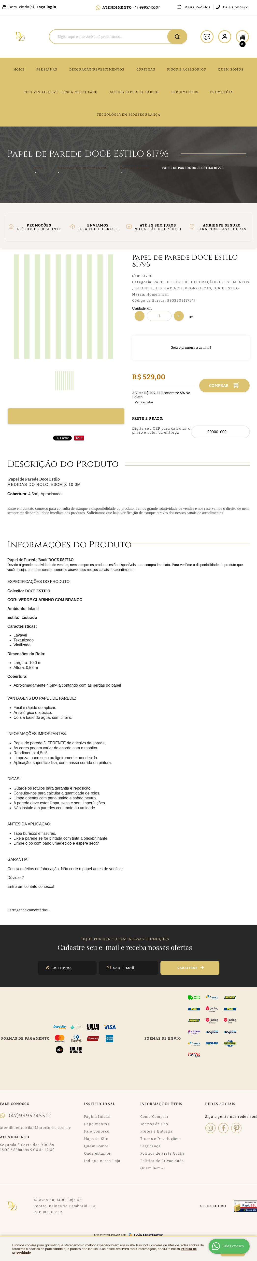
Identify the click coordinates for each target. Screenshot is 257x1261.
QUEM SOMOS (230, 69)
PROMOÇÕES (221, 92)
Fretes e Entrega (156, 1131)
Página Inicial (97, 1117)
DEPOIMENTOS (184, 92)
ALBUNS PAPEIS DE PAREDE (134, 92)
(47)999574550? (146, 7)
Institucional (99, 1104)
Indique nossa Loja (102, 1161)
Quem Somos (96, 1146)
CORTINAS (145, 69)
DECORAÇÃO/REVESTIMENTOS (97, 69)
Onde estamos (97, 1153)
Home (19, 69)
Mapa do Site (96, 1139)
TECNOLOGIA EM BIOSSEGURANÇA (128, 114)
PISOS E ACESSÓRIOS (186, 69)
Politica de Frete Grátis (162, 1153)
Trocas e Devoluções (160, 1139)
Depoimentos (96, 1124)
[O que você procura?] (177, 36)
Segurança (150, 1146)
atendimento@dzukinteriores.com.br (35, 1128)
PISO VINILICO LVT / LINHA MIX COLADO (61, 92)
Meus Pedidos (197, 7)
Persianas (46, 69)
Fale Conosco (235, 7)
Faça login (47, 7)
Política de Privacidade (162, 1161)
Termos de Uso (154, 1124)
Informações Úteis (161, 1104)
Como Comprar (154, 1117)
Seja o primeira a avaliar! (191, 347)
